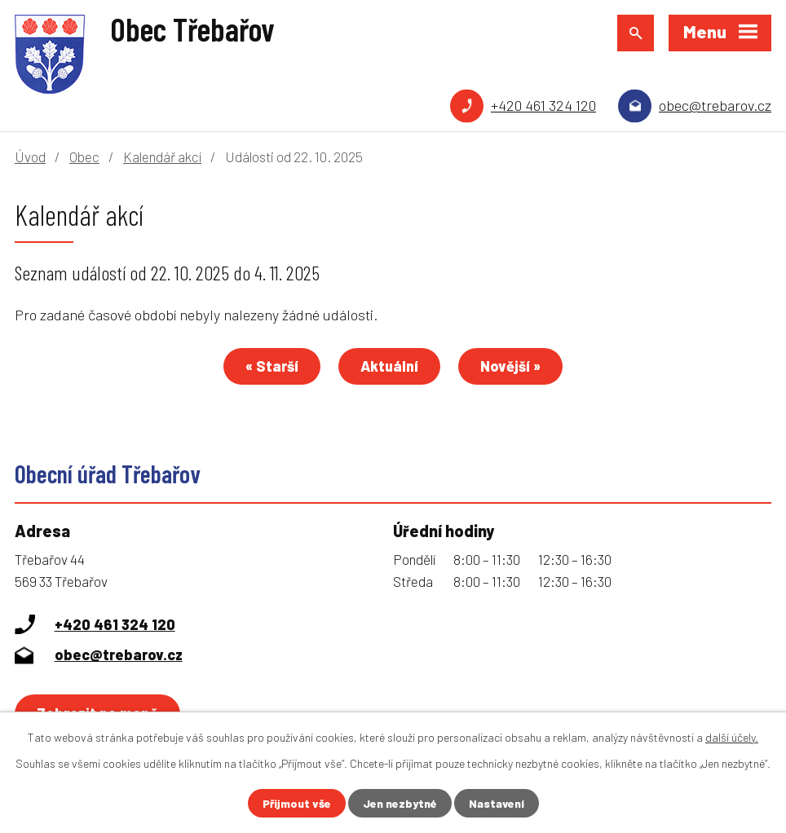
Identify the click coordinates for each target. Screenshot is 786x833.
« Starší (271, 366)
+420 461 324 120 (543, 105)
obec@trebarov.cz (715, 105)
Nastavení (496, 803)
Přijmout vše (297, 803)
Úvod (30, 156)
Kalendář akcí (162, 156)
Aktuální (389, 366)
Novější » (510, 366)
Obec (84, 156)
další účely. (731, 737)
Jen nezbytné (400, 803)
